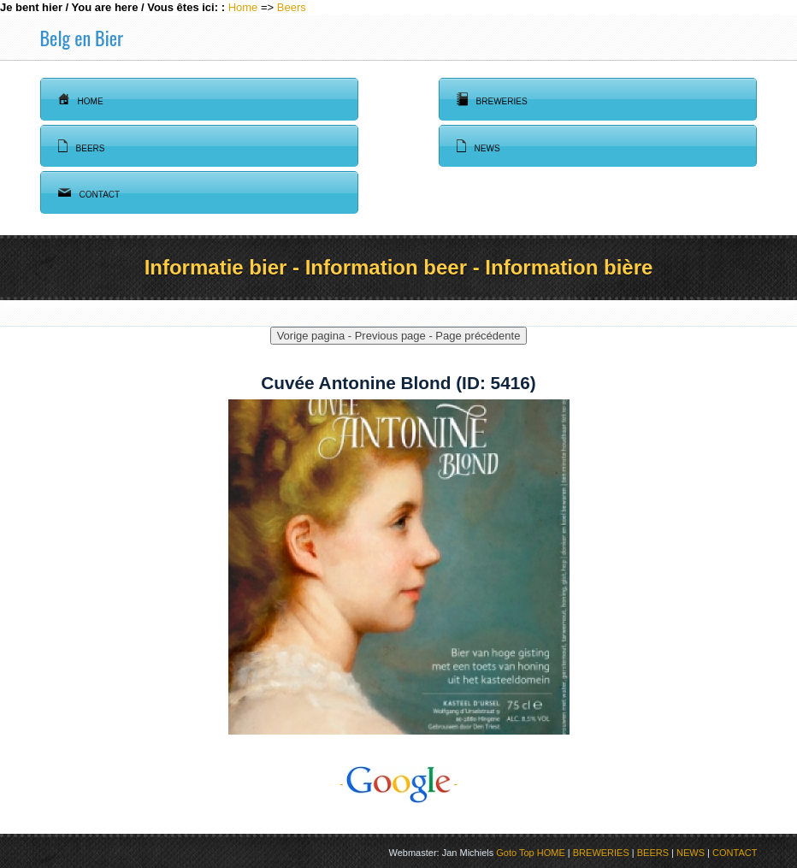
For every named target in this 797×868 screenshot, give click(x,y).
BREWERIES (601, 852)
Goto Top (515, 852)
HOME (551, 852)
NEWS (690, 852)
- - (398, 783)
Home (243, 7)
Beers (291, 7)
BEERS (653, 852)
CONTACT (734, 852)
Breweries (492, 99)
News (478, 146)
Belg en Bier (81, 37)
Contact (89, 192)
